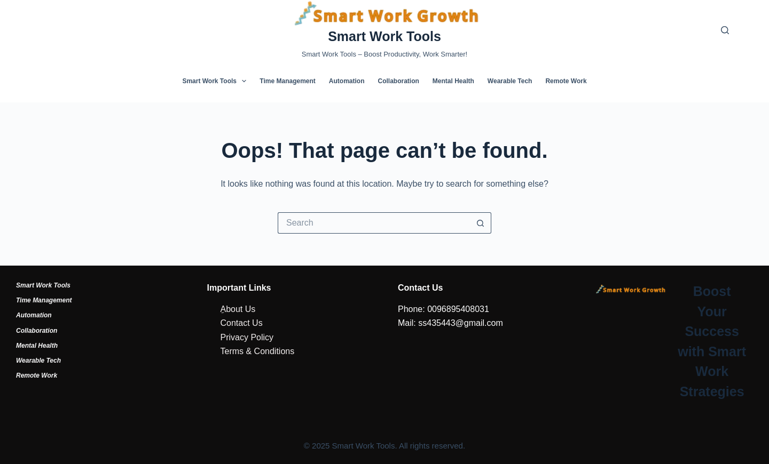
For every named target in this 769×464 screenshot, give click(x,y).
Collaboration (398, 81)
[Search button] (480, 223)
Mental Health (453, 81)
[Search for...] (374, 223)
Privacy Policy (247, 337)
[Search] (725, 30)
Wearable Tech (510, 81)
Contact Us (242, 322)
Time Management (287, 81)
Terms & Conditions (258, 351)
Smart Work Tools (384, 36)
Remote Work (565, 81)
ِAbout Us (238, 309)
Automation (347, 81)
